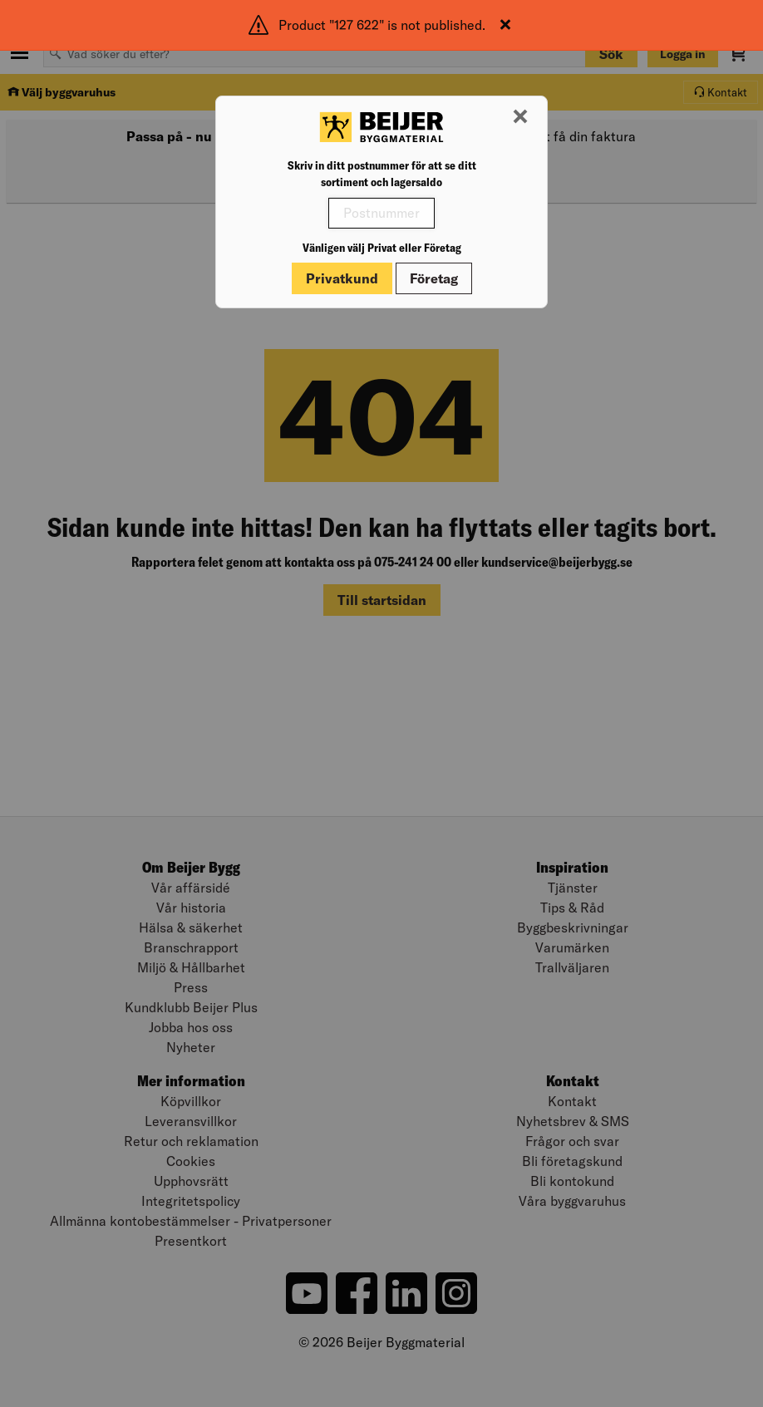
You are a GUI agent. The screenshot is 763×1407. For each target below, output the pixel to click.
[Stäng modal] (520, 117)
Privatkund (342, 278)
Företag (434, 278)
